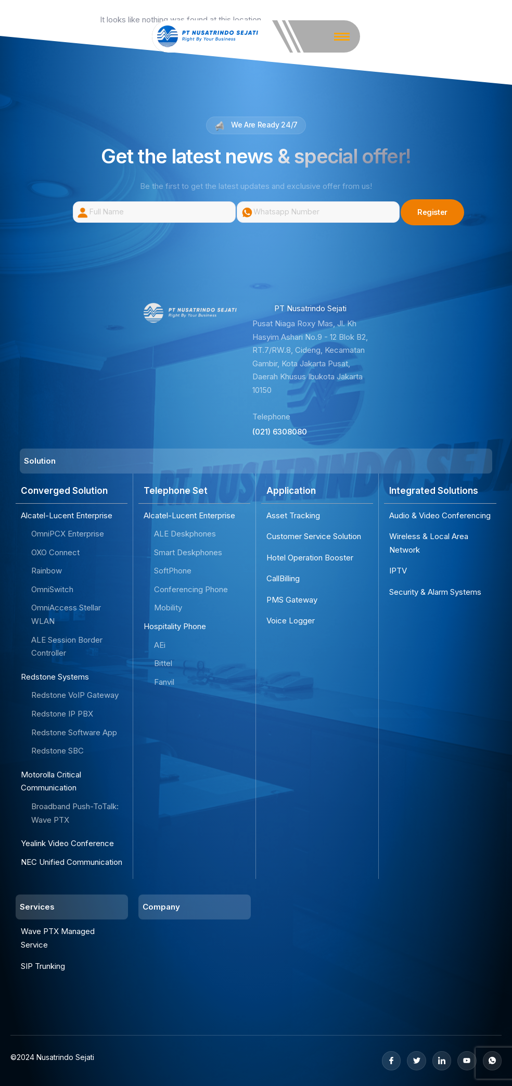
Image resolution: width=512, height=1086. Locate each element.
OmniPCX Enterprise (67, 534)
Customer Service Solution (313, 536)
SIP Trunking (43, 966)
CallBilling (283, 578)
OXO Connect (55, 552)
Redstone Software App (74, 732)
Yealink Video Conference (67, 843)
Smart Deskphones (188, 552)
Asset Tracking (293, 515)
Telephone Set (176, 491)
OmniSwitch (52, 589)
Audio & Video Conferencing (440, 515)
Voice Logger (290, 621)
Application (291, 491)
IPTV (398, 571)
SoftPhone (172, 571)
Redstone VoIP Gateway (75, 695)
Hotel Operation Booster (309, 558)
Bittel (163, 663)
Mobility (168, 608)
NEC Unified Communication (71, 862)
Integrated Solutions (433, 491)
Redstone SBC (57, 751)
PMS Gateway (291, 600)
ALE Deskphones (185, 534)
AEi (159, 645)
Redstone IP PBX (62, 714)
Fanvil (164, 682)
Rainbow (46, 571)
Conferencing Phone (191, 589)
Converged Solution (64, 491)
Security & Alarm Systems (435, 592)
